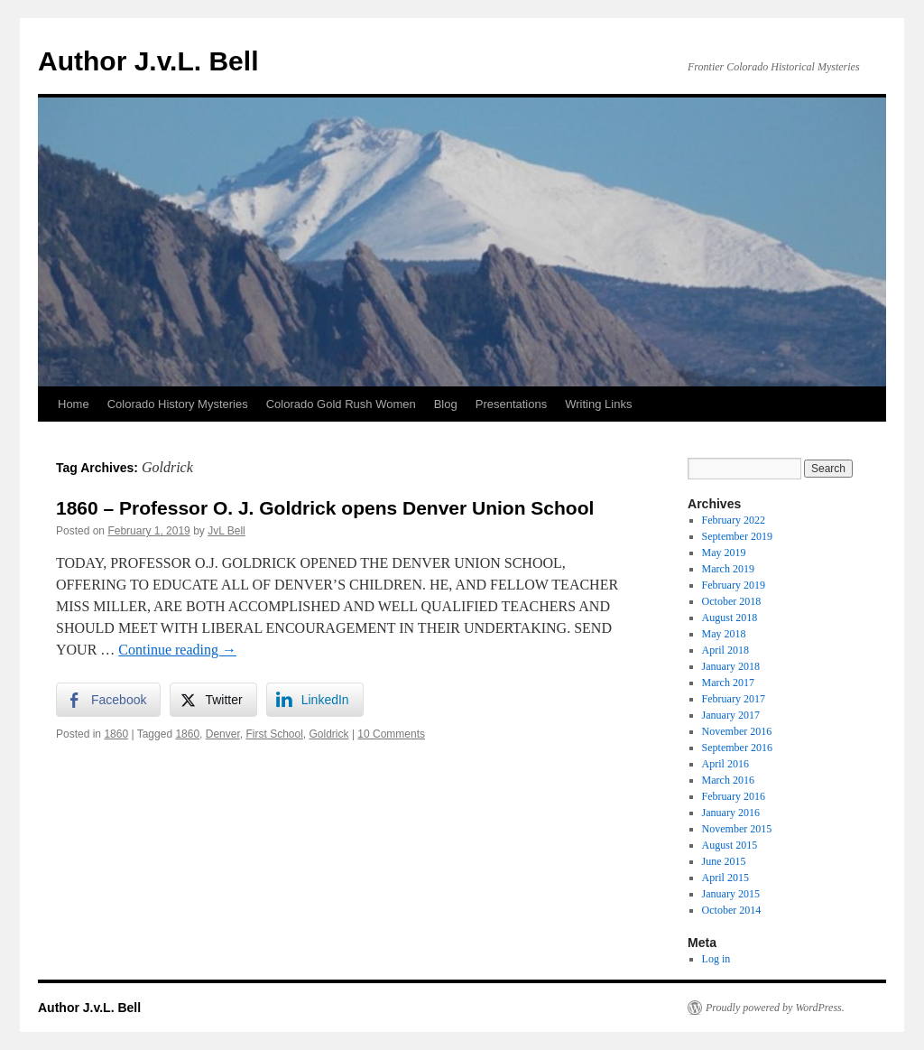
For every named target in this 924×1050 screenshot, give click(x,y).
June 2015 (724, 861)
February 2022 (733, 520)
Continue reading (177, 649)
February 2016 (733, 796)
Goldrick (329, 734)
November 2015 (737, 828)
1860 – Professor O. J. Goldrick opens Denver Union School (325, 507)
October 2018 (732, 601)
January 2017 (731, 715)
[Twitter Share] (213, 700)
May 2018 (724, 633)
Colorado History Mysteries (177, 404)
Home (73, 404)
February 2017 (733, 698)
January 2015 (731, 893)
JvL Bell (226, 531)
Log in (716, 958)
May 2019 (724, 552)
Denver (223, 734)
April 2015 (725, 877)
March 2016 (728, 780)
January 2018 (731, 666)
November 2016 (737, 731)
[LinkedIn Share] (315, 700)
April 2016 (725, 763)
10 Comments (391, 734)
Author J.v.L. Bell (148, 61)
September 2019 (737, 536)
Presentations (512, 404)
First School (273, 734)
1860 (116, 734)
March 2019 (728, 568)
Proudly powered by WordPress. (775, 1007)
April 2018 (725, 650)
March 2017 (728, 682)
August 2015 (730, 845)
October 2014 (732, 910)
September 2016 (737, 747)
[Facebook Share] (108, 700)
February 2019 (733, 585)
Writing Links (598, 404)
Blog (445, 404)
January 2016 (731, 812)
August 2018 (730, 617)
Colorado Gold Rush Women (341, 404)
